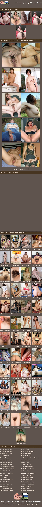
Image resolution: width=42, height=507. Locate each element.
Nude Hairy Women (28, 468)
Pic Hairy (5, 475)
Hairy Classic (27, 471)
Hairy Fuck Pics (27, 464)
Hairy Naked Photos (7, 449)
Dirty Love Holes (28, 466)
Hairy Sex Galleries (28, 484)
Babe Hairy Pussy (8, 490)
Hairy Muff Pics (27, 455)
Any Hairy (5, 477)
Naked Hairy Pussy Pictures (31, 457)
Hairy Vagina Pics (7, 484)
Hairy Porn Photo (27, 453)
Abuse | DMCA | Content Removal (27, 504)
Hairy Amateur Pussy (8, 468)
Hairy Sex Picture (7, 453)
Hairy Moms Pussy (8, 488)
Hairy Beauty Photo (28, 451)
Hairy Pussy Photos (28, 490)
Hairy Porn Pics (7, 471)
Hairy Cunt (6, 482)
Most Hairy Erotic (28, 477)
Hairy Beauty (5, 455)
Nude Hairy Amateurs (29, 473)
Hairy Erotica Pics (7, 451)
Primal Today (27, 460)
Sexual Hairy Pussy (28, 482)
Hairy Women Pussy (8, 466)
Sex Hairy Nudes (28, 479)
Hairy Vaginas (26, 449)
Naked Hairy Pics (28, 486)
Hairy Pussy (26, 462)
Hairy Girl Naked (7, 462)
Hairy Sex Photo (7, 464)
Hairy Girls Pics (7, 460)
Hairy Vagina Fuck (8, 479)
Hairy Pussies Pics (8, 473)
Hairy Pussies (6, 457)
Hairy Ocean (6, 486)
